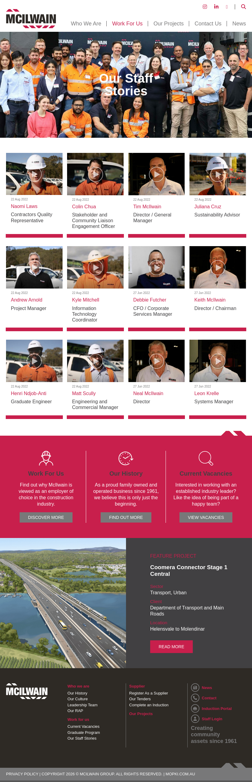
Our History (77, 693)
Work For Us (127, 23)
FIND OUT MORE (126, 517)
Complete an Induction (149, 704)
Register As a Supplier (148, 693)
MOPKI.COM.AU (180, 773)
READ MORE (171, 646)
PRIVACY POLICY (22, 773)
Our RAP (75, 710)
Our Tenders (140, 698)
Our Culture (77, 698)
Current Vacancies (83, 726)
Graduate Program (83, 732)
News (239, 23)
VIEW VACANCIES (206, 517)
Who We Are (86, 23)
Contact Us (208, 23)
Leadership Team (82, 704)
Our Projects (168, 23)
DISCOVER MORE (46, 517)
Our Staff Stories (81, 738)
